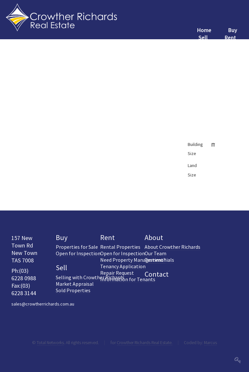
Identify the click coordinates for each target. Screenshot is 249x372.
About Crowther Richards (172, 247)
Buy (61, 237)
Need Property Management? (133, 260)
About (154, 237)
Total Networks (50, 342)
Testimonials (159, 260)
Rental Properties (120, 247)
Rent (107, 237)
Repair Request (117, 273)
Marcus (210, 342)
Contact (157, 274)
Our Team (155, 253)
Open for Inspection (78, 253)
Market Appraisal (75, 284)
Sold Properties (73, 290)
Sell (61, 267)
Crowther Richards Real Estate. (144, 342)
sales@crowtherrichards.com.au (42, 304)
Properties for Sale (77, 247)
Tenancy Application (123, 266)
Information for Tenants (127, 279)
